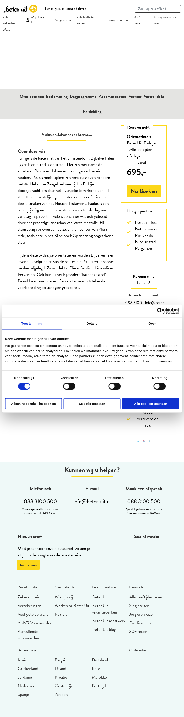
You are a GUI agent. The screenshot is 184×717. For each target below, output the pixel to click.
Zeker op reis (28, 597)
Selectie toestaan (92, 403)
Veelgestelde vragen (34, 614)
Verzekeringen (29, 605)
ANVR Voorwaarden (35, 623)
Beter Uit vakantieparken (104, 608)
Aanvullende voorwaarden (28, 634)
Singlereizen (63, 20)
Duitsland (100, 660)
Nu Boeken (143, 190)
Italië (96, 668)
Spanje (23, 694)
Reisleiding (92, 111)
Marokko (99, 677)
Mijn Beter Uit (38, 20)
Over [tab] (152, 323)
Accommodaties (112, 96)
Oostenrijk (64, 686)
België (60, 660)
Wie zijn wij (64, 597)
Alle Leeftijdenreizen (146, 597)
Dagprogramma (83, 96)
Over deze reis (32, 96)
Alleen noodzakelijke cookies (33, 403)
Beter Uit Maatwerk (109, 620)
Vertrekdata (154, 96)
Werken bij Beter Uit (72, 605)
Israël (22, 660)
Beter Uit (100, 597)
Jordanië (25, 677)
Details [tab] (92, 323)
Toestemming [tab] (31, 323)
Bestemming (57, 96)
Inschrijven (28, 565)
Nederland (26, 686)
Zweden (61, 694)
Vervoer (135, 96)
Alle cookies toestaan (150, 403)
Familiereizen (140, 623)
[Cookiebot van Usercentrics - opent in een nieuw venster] (160, 311)
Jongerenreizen (118, 20)
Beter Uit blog (104, 629)
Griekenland (28, 668)
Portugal (99, 686)
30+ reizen (138, 631)
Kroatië (61, 677)
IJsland (60, 668)
